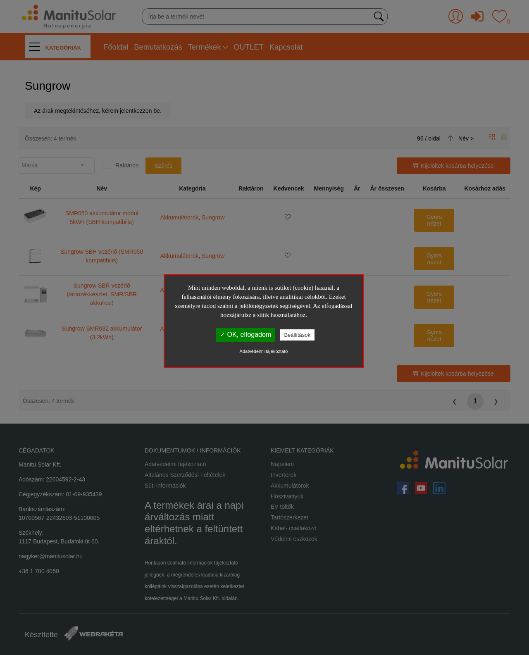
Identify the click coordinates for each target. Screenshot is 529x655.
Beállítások (297, 335)
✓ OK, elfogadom (245, 334)
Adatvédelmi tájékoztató (264, 351)
